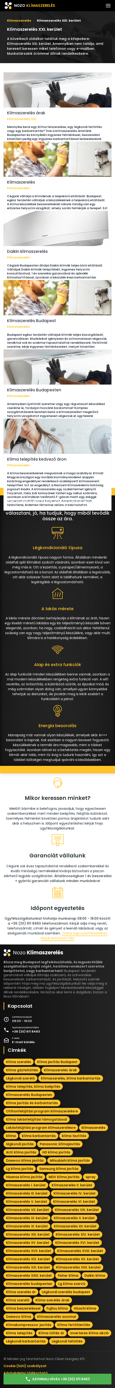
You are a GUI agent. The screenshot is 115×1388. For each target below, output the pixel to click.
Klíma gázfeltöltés (22, 1070)
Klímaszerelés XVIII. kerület (80, 1251)
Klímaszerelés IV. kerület (74, 1193)
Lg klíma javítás (19, 1168)
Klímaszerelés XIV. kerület (78, 1234)
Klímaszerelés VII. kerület (27, 1209)
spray (90, 1177)
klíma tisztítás (74, 1136)
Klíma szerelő (17, 1300)
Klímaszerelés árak (60, 1070)
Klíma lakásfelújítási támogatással (36, 1119)
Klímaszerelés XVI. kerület (77, 1242)
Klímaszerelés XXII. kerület (78, 1267)
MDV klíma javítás (64, 1177)
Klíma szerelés (18, 1062)
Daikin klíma (94, 1275)
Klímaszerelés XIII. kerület (28, 1234)
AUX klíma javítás (21, 1152)
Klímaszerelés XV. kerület (27, 1242)
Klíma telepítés (19, 1333)
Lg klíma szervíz (71, 1283)
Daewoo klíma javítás (25, 1160)
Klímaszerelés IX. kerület (27, 1218)
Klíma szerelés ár (21, 1292)
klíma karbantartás (39, 1136)
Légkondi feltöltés (67, 1341)
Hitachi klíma (85, 1308)
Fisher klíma (68, 1275)
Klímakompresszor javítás (28, 1324)
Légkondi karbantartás (26, 1341)
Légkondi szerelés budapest (66, 1292)
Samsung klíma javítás (59, 1168)
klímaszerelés (93, 1127)
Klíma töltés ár (51, 1333)
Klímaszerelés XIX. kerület (28, 1259)
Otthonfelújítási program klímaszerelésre (42, 1111)
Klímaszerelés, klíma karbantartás (70, 1078)
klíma (11, 1136)
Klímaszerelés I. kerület (26, 1185)
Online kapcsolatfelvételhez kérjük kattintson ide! (74, 936)
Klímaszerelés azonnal (56, 1316)
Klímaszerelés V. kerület (26, 1201)
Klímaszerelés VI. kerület (74, 1201)
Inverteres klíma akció (89, 1333)
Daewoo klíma (18, 1316)
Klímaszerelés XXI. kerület (28, 1267)
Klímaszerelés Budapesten (29, 1094)
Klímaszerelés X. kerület (74, 1218)
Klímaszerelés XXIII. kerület (29, 1275)
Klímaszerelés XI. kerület (27, 1226)
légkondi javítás (20, 1144)
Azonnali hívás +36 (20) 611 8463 (57, 1379)
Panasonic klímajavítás (60, 1144)
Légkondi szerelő (20, 1078)
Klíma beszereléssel (23, 1308)
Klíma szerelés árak (52, 1300)
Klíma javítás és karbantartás (32, 1103)
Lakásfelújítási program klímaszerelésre (40, 1127)
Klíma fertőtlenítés (73, 1324)
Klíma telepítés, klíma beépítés (33, 1086)
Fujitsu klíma (57, 1308)
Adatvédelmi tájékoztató (26, 1373)
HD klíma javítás (56, 1152)
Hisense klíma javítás (24, 1177)
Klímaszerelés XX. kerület (77, 1259)
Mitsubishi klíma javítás (70, 1160)
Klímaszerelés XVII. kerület (28, 1251)
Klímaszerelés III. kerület (27, 1193)
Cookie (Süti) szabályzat (25, 1366)
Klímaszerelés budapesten (29, 1283)
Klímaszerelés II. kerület (72, 1185)
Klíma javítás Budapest (57, 1062)
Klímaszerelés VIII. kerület (77, 1209)
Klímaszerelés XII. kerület (75, 1226)
